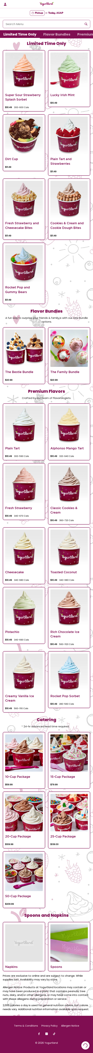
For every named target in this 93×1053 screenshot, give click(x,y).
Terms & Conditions (26, 1025)
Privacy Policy (49, 1025)
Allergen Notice (70, 1025)
